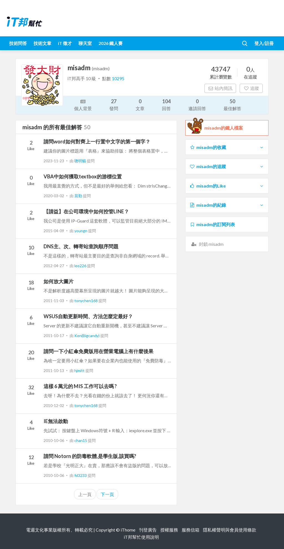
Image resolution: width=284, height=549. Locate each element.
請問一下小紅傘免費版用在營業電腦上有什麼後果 (98, 351)
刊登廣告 (148, 529)
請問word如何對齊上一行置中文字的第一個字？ (97, 141)
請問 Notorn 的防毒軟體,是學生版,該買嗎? (90, 456)
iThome (128, 529)
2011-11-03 (54, 300)
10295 (118, 78)
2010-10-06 (54, 440)
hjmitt (79, 370)
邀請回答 (197, 104)
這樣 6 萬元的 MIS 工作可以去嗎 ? (80, 386)
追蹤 (251, 88)
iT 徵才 (65, 43)
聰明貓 (80, 160)
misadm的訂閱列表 (212, 224)
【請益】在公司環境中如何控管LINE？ (86, 211)
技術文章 (42, 43)
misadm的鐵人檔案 (223, 127)
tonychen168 (86, 300)
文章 (140, 104)
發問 (113, 104)
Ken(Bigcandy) (87, 335)
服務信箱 (190, 529)
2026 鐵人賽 (110, 43)
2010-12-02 (54, 405)
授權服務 (169, 529)
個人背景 (83, 104)
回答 (166, 104)
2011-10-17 (54, 335)
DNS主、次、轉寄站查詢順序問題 (81, 246)
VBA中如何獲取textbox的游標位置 (83, 176)
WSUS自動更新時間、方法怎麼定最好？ (88, 316)
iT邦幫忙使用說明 (141, 537)
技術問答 (18, 43)
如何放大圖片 (58, 281)
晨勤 (78, 195)
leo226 (80, 265)
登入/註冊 (264, 43)
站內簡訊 (220, 88)
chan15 (81, 440)
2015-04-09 (54, 230)
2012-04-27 (54, 265)
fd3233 (81, 475)
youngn (81, 230)
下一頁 (107, 494)
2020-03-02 (54, 195)
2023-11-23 (54, 160)
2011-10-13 (54, 370)
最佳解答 (232, 104)
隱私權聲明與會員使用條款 (229, 529)
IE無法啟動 (56, 421)
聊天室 (85, 43)
